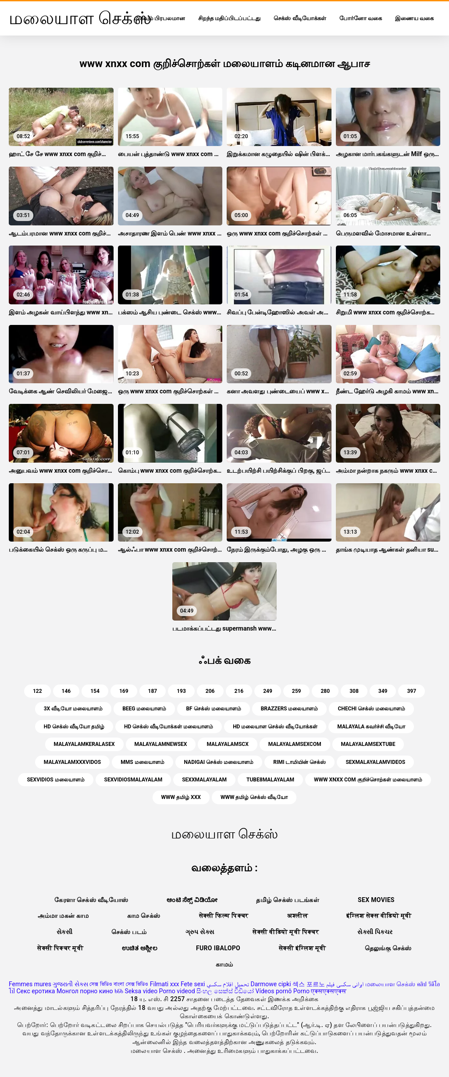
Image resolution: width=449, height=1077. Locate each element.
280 (325, 691)
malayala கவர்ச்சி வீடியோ (371, 727)
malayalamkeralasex (84, 744)
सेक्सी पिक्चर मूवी (60, 948)
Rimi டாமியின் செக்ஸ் (299, 762)
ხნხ (118, 991)
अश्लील (297, 915)
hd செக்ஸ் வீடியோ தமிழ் (74, 727)
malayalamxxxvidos (72, 762)
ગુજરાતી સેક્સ (70, 984)
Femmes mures (30, 984)
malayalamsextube (368, 744)
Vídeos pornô (274, 991)
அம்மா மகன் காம (63, 915)
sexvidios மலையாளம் (55, 780)
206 (210, 691)
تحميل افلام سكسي (228, 984)
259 (296, 691)
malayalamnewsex (161, 744)
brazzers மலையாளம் (289, 709)
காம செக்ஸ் (143, 915)
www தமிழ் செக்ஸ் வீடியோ (254, 797)
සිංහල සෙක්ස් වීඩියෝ (225, 991)
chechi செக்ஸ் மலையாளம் (371, 709)
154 (95, 691)
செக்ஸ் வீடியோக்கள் (300, 18)
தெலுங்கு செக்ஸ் (388, 948)
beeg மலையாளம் (144, 709)
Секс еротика (35, 991)
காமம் (224, 964)
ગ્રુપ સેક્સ (199, 931)
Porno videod (177, 991)
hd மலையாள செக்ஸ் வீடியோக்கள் (275, 727)
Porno (301, 991)
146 (66, 691)
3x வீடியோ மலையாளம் (73, 709)
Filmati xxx (164, 984)
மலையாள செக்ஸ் (390, 984)
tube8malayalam (270, 780)
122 (37, 691)
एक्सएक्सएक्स (328, 991)
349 (383, 691)
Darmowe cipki (270, 984)
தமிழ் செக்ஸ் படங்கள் (287, 899)
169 (123, 691)
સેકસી (65, 931)
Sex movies (376, 899)
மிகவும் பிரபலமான (159, 18)
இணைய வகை (414, 18)
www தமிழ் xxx (181, 797)
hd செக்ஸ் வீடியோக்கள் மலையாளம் (168, 727)
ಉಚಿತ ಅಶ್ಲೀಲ (139, 948)
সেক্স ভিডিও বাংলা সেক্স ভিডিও (118, 984)
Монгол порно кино (85, 991)
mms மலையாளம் (142, 762)
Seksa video (141, 991)
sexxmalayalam (204, 780)
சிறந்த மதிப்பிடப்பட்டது (229, 18)
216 (239, 691)
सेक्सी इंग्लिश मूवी (302, 948)
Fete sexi (193, 984)
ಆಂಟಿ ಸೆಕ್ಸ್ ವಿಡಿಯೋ (192, 899)
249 (267, 691)
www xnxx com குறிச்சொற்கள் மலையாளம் (368, 780)
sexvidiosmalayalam (133, 780)
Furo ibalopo (218, 948)
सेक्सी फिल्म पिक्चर (224, 915)
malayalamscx (227, 744)
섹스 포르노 (308, 984)
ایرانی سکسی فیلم (344, 984)
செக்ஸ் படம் (129, 931)
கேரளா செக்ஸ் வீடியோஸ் (91, 899)
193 (181, 691)
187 (152, 691)
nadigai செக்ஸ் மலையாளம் (219, 762)
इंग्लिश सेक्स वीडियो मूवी (378, 915)
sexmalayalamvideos (375, 762)
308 (354, 691)
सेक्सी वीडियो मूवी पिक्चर (286, 931)
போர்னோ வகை (360, 18)
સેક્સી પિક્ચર (374, 931)
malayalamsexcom (294, 744)
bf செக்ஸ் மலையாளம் (213, 709)
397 (411, 691)
